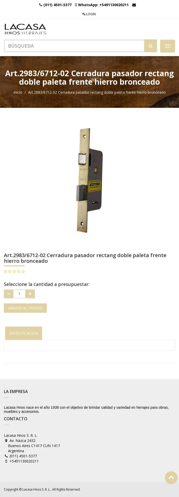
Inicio (17, 92)
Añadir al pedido (25, 308)
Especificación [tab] (23, 333)
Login (89, 14)
